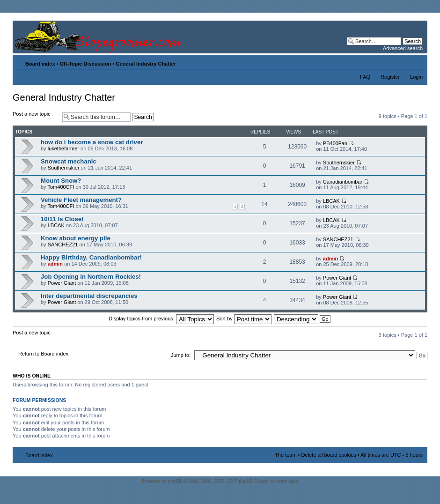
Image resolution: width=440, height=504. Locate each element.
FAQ (365, 77)
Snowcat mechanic (68, 161)
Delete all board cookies (328, 455)
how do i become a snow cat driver (92, 142)
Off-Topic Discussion (85, 64)
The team (285, 455)
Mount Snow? (61, 180)
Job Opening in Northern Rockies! (91, 276)
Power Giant (62, 283)
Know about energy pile (75, 238)
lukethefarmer (63, 148)
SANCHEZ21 (63, 244)
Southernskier (64, 167)
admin (55, 264)
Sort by (243, 318)
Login (416, 77)
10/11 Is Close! (62, 218)
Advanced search (403, 48)
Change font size (416, 62)
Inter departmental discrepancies (89, 295)
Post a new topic (35, 117)
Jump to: (181, 355)
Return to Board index (43, 353)
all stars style (284, 481)
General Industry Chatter (146, 64)
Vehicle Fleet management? (81, 199)
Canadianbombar (342, 182)
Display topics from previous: (161, 318)
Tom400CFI (60, 187)
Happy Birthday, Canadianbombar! (91, 257)
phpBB (175, 481)
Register (390, 77)
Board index (40, 64)
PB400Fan (335, 143)
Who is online (32, 375)
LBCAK (331, 201)
